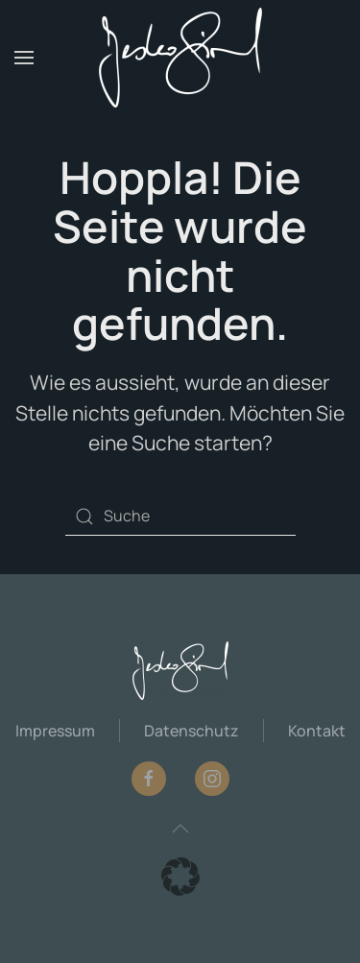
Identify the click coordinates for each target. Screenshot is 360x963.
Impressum (55, 730)
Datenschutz (191, 730)
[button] (24, 57)
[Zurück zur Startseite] (180, 57)
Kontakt (317, 730)
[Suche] (180, 516)
